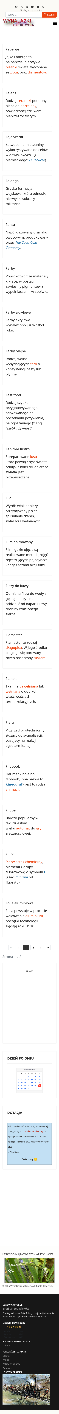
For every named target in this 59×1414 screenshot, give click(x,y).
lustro (34, 456)
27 (18, 1089)
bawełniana (28, 686)
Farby (10, 268)
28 (21, 1089)
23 (28, 1086)
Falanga (12, 180)
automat (23, 828)
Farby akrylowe (18, 312)
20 (18, 1086)
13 (18, 1083)
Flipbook (13, 766)
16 (28, 1083)
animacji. (13, 789)
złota (14, 72)
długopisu (14, 647)
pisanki (11, 67)
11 (35, 1080)
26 (39, 1086)
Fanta (10, 224)
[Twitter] (22, 6)
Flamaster (14, 634)
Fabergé (12, 49)
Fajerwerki (14, 136)
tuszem (39, 657)
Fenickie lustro (18, 449)
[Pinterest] (27, 6)
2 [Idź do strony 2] (33, 947)
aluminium (34, 915)
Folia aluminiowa (20, 903)
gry (38, 828)
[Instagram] (43, 6)
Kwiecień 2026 (29, 1070)
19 (39, 1083)
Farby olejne (16, 351)
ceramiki (24, 100)
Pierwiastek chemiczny (24, 861)
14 (21, 1083)
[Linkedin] (38, 6)
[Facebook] (16, 6)
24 (32, 1086)
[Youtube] (32, 6)
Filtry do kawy (17, 585)
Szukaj (49, 14)
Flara (10, 722)
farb (33, 363)
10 (32, 1080)
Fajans (11, 93)
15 (25, 1083)
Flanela (11, 678)
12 (39, 1080)
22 (25, 1086)
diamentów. (37, 72)
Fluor (10, 854)
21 (21, 1086)
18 (35, 1083)
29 (25, 1089)
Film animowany (19, 541)
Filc (8, 498)
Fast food (13, 395)
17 (32, 1083)
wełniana (13, 691)
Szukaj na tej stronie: (31, 10)
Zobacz (6, 1345)
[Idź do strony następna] (40, 947)
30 (28, 1089)
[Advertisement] (29, 1009)
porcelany (28, 105)
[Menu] (55, 23)
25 (35, 1086)
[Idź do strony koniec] (48, 947)
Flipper (11, 810)
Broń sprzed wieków (16, 1308)
